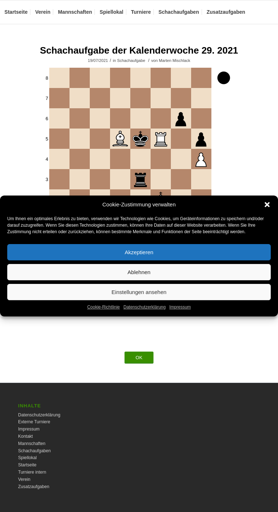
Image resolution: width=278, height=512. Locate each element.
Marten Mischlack (174, 60)
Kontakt (25, 436)
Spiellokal (27, 457)
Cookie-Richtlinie (103, 311)
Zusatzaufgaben (33, 486)
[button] (267, 209)
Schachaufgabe (131, 60)
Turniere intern (32, 472)
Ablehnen (138, 276)
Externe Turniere (34, 421)
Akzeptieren (139, 256)
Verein (24, 479)
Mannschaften (31, 443)
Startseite (27, 464)
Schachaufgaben (34, 450)
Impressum (180, 311)
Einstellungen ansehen (139, 296)
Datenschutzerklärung (144, 311)
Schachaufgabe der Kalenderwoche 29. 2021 (139, 50)
